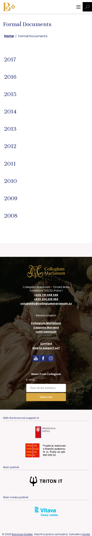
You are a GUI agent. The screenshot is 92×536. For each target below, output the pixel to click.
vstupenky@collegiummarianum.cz (46, 303)
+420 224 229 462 (46, 299)
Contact (46, 343)
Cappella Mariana (46, 327)
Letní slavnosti (46, 331)
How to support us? (46, 348)
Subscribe (46, 397)
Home (9, 36)
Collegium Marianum (46, 323)
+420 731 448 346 (46, 295)
